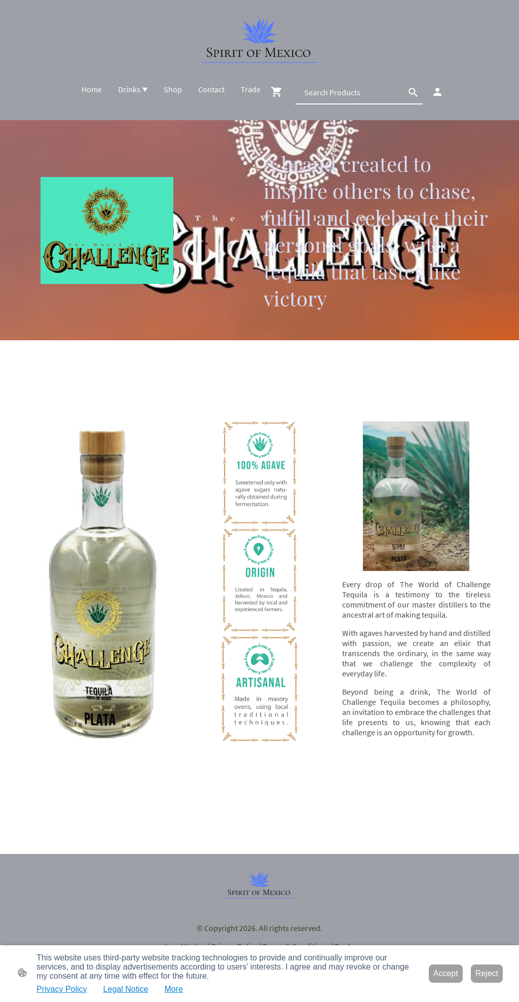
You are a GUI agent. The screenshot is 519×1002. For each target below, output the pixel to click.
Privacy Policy (61, 989)
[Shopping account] (437, 92)
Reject (486, 973)
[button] (413, 92)
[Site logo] (259, 39)
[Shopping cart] (279, 92)
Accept (445, 973)
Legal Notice (126, 989)
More (174, 989)
